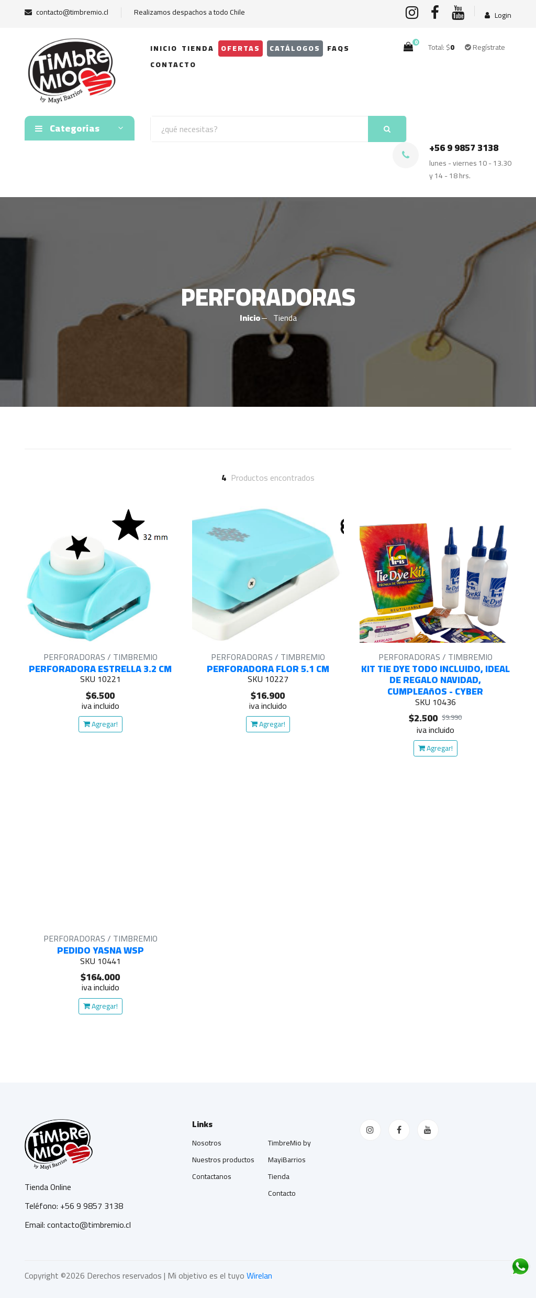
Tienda (198, 48)
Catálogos (295, 48)
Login (498, 15)
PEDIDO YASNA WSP (100, 950)
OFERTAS (240, 48)
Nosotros (206, 1143)
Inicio (163, 48)
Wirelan (259, 1275)
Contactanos (211, 1176)
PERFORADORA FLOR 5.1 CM (268, 668)
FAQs (338, 48)
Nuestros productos (223, 1159)
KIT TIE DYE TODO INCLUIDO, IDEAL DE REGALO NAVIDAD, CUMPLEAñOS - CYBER (435, 680)
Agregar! (100, 724)
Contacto (173, 64)
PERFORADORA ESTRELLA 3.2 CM (100, 668)
